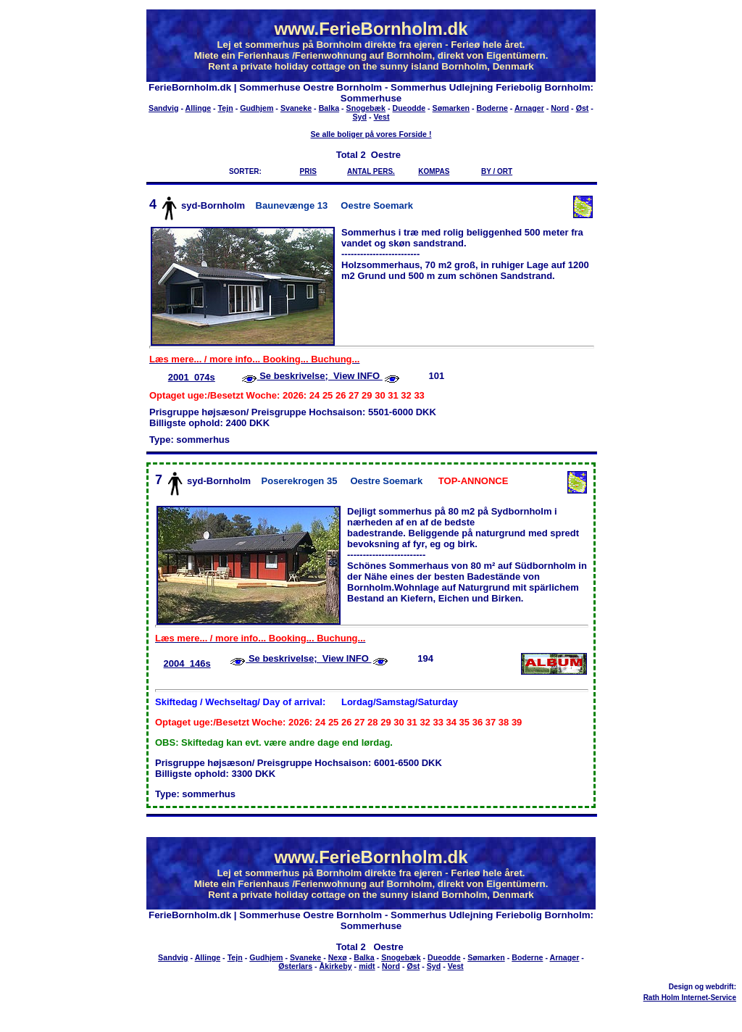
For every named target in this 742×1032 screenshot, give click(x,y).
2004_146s (187, 663)
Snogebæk (365, 108)
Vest (382, 116)
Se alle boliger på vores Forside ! (370, 134)
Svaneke (296, 108)
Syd (360, 116)
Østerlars (295, 966)
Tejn (225, 108)
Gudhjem (256, 108)
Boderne (492, 108)
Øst (582, 108)
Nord (560, 108)
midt (367, 966)
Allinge (199, 108)
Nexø (337, 957)
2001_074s (191, 377)
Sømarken (451, 108)
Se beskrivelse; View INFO (320, 375)
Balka (329, 108)
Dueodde (409, 108)
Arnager (529, 108)
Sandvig (163, 108)
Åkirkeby (336, 966)
